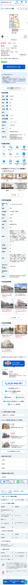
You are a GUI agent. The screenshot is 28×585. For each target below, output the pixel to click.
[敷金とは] (7, 102)
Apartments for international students (6, 545)
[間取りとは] (7, 115)
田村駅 (3, 464)
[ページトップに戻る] (25, 582)
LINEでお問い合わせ (5, 556)
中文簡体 (17, 534)
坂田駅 (3, 468)
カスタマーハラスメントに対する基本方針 (6, 515)
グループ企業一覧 (5, 523)
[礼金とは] (7, 106)
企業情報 (3, 506)
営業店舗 (17, 506)
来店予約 (3, 552)
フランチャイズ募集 (19, 500)
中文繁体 (3, 537)
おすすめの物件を (13, 451)
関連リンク (3, 519)
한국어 (16, 537)
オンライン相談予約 (19, 556)
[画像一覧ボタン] (25, 36)
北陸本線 (4, 477)
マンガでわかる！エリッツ (20, 523)
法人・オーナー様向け (6, 559)
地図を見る (23, 54)
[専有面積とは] (7, 118)
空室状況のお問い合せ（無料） (14, 67)
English (2, 534)
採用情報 (3, 527)
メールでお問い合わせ (20, 552)
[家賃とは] (7, 96)
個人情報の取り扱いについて (6, 510)
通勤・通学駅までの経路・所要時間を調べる (10, 58)
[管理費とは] (7, 99)
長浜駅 (3, 460)
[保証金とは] (7, 109)
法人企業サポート (5, 500)
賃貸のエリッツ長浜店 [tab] (8, 415)
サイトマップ (18, 515)
